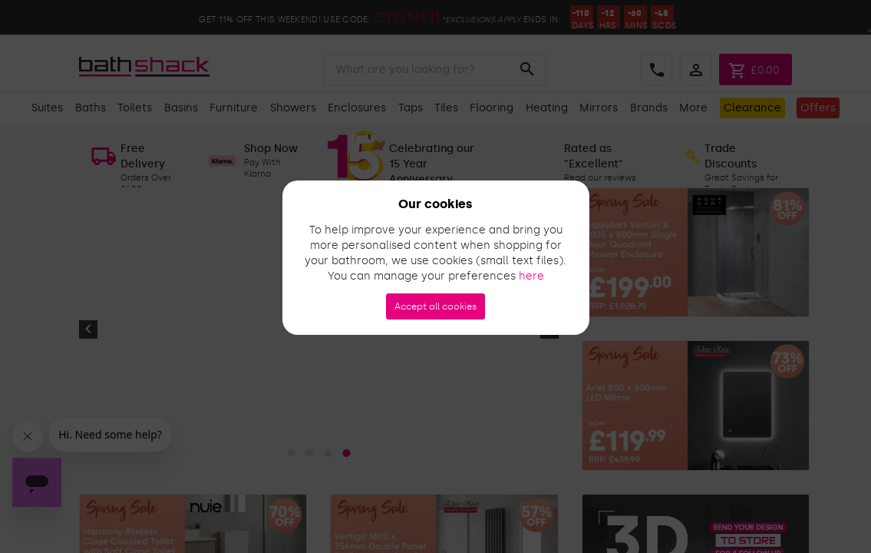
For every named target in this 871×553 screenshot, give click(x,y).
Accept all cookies (435, 306)
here (531, 276)
